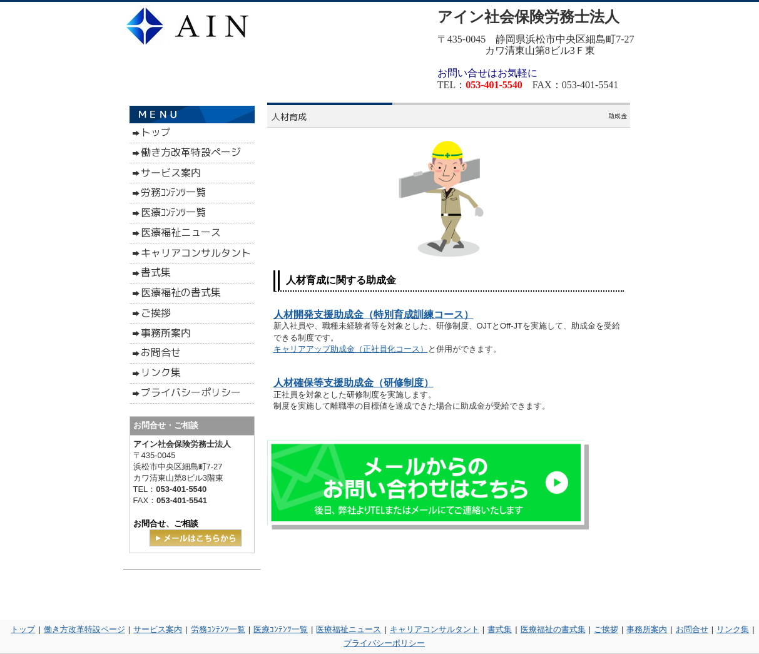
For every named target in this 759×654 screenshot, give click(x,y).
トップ (23, 629)
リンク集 (732, 629)
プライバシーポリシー (384, 643)
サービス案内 (157, 629)
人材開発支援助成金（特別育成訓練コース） (373, 314)
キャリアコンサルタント (434, 629)
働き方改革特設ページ (84, 629)
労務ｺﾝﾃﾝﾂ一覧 (218, 629)
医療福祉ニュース (348, 629)
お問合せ (692, 629)
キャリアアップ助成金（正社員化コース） (350, 349)
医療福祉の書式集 (553, 629)
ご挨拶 (606, 629)
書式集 (499, 629)
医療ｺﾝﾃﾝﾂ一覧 (280, 629)
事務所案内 (646, 629)
